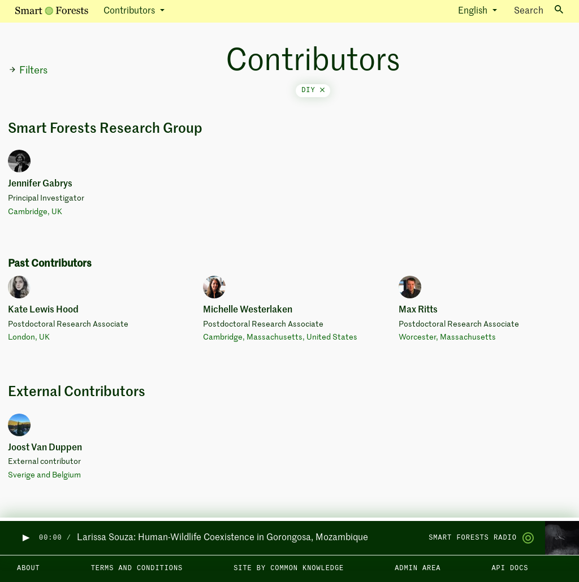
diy (313, 90)
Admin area (417, 568)
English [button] (474, 11)
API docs (509, 568)
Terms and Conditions (137, 568)
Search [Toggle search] (538, 10)
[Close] (322, 90)
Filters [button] (27, 71)
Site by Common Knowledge (289, 568)
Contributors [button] (130, 11)
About (28, 568)
